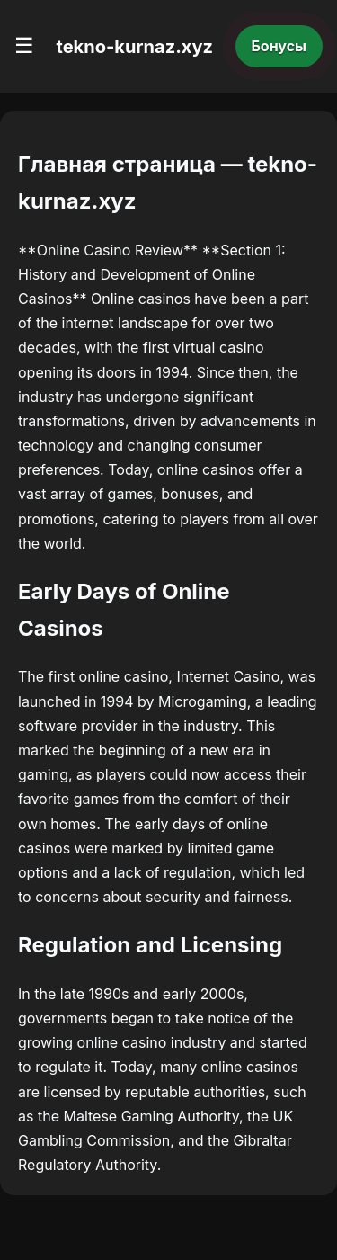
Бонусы (279, 46)
